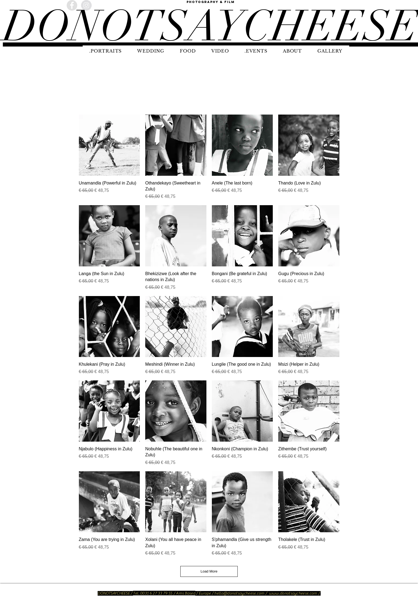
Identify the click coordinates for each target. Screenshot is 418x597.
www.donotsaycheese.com (293, 593)
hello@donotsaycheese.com (239, 593)
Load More (208, 571)
